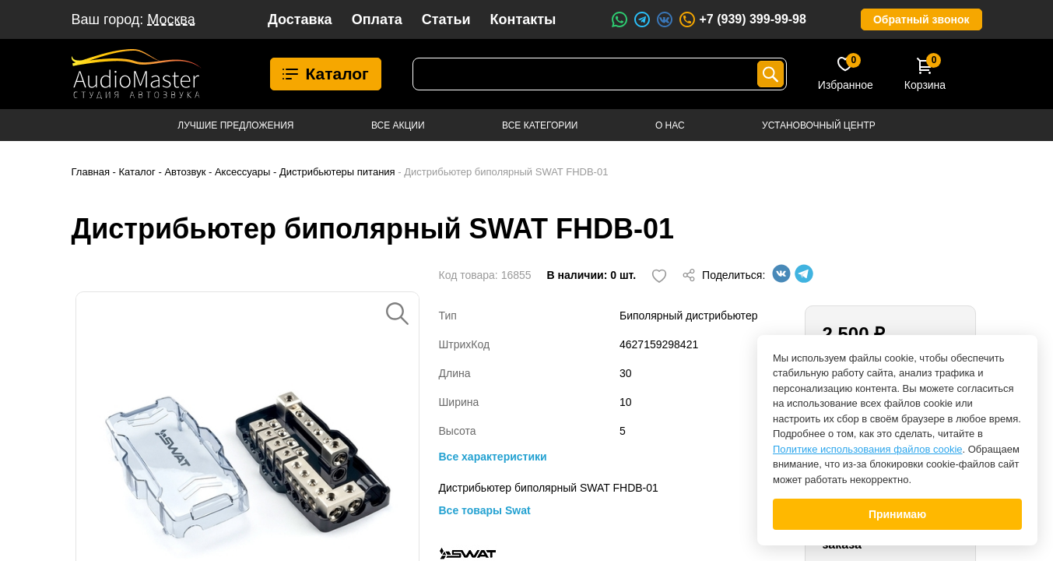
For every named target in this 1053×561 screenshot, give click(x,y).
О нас (670, 125)
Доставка (300, 19)
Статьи (446, 19)
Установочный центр (819, 125)
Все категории (539, 125)
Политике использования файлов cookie (868, 449)
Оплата (377, 19)
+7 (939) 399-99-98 (742, 19)
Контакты (523, 19)
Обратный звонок (921, 19)
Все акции (398, 125)
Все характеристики (493, 456)
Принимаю (897, 514)
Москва (171, 19)
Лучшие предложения (235, 125)
